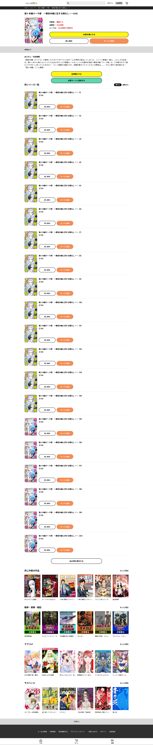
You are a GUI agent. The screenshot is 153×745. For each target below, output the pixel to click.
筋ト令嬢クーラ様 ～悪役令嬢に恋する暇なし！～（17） (61, 466)
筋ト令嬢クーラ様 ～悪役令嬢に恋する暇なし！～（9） (60, 279)
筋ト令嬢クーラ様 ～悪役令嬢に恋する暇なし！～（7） (60, 232)
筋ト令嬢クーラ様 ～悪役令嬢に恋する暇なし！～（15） (61, 419)
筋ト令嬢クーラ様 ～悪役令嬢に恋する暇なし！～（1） (60, 92)
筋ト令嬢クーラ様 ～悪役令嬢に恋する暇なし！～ (54, 8)
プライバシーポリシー (78, 732)
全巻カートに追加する (76, 80)
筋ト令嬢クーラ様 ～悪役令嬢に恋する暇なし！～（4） (60, 162)
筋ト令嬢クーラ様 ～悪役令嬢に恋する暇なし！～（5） (60, 186)
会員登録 (119, 3)
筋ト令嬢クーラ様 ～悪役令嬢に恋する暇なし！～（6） (60, 209)
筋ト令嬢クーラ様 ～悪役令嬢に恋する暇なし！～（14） (61, 396)
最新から (126, 85)
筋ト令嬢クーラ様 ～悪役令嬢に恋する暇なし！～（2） (60, 116)
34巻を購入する (89, 34)
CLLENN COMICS (65, 28)
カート (76, 743)
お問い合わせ (92, 732)
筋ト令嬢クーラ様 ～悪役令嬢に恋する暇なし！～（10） (61, 302)
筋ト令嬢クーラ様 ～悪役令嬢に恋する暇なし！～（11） (61, 326)
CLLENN (60, 25)
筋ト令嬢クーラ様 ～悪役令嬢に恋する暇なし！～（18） (61, 489)
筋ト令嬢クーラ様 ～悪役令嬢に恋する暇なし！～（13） (61, 372)
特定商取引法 (63, 732)
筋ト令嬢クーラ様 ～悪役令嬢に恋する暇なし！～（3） (60, 139)
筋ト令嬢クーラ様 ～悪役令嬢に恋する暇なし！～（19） (61, 512)
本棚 (112, 743)
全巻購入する (76, 74)
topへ (76, 722)
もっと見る (124, 571)
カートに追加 (109, 41)
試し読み (69, 41)
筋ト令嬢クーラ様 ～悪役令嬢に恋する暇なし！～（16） (61, 442)
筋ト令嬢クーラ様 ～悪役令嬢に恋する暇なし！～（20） (61, 536)
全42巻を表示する (76, 561)
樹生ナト (60, 22)
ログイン (110, 3)
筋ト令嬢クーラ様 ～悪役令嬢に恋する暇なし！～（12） (61, 349)
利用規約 (53, 732)
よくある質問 (42, 732)
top (25, 8)
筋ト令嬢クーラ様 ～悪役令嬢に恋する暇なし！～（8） (60, 256)
